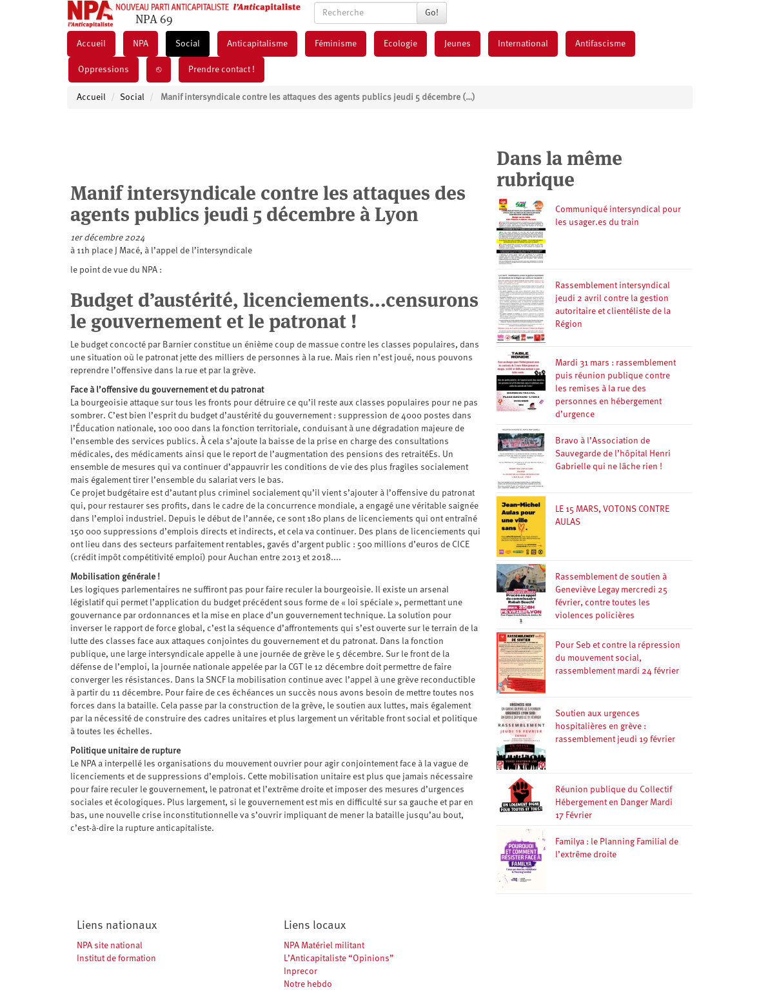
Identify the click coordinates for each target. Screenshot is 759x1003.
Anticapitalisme (257, 43)
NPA (140, 43)
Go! (432, 12)
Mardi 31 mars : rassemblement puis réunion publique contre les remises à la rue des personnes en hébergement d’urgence (615, 388)
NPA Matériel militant (324, 945)
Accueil (91, 43)
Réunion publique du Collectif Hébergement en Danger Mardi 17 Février (614, 802)
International (523, 43)
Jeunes (457, 43)
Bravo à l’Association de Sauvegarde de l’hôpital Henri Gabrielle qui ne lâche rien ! (613, 453)
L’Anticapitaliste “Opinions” (339, 958)
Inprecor (300, 971)
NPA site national (110, 945)
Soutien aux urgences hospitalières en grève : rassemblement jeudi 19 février (615, 726)
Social (187, 43)
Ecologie (400, 43)
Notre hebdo (308, 984)
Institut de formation (116, 958)
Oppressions (103, 69)
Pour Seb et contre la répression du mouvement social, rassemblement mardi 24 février (617, 658)
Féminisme (336, 43)
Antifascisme (600, 43)
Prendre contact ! (221, 69)
